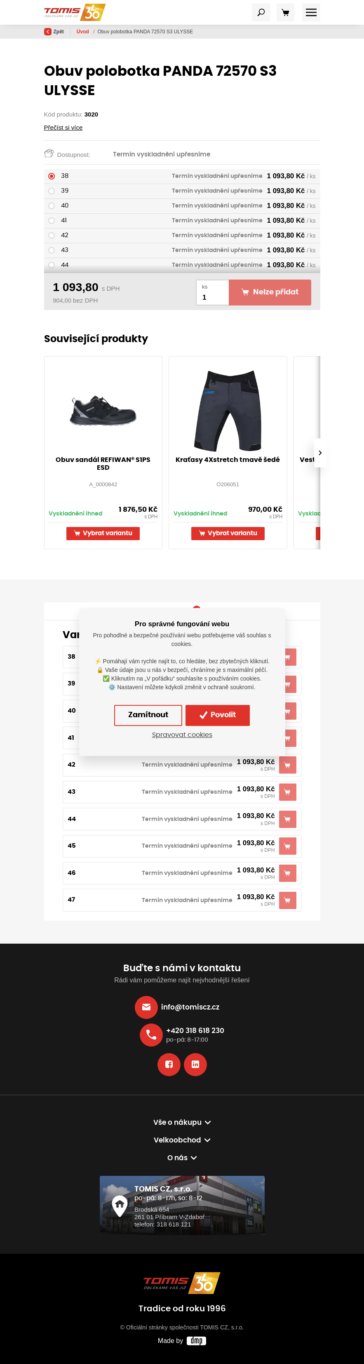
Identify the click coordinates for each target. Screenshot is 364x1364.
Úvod (83, 32)
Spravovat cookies (182, 735)
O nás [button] (177, 1158)
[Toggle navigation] (261, 12)
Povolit (218, 715)
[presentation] (320, 452)
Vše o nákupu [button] (177, 1122)
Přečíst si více (63, 127)
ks (205, 287)
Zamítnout (148, 715)
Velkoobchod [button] (177, 1140)
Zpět (54, 31)
